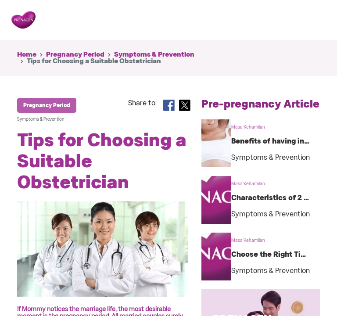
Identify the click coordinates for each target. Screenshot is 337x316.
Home (26, 54)
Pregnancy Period (75, 54)
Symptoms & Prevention (154, 54)
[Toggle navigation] (312, 20)
